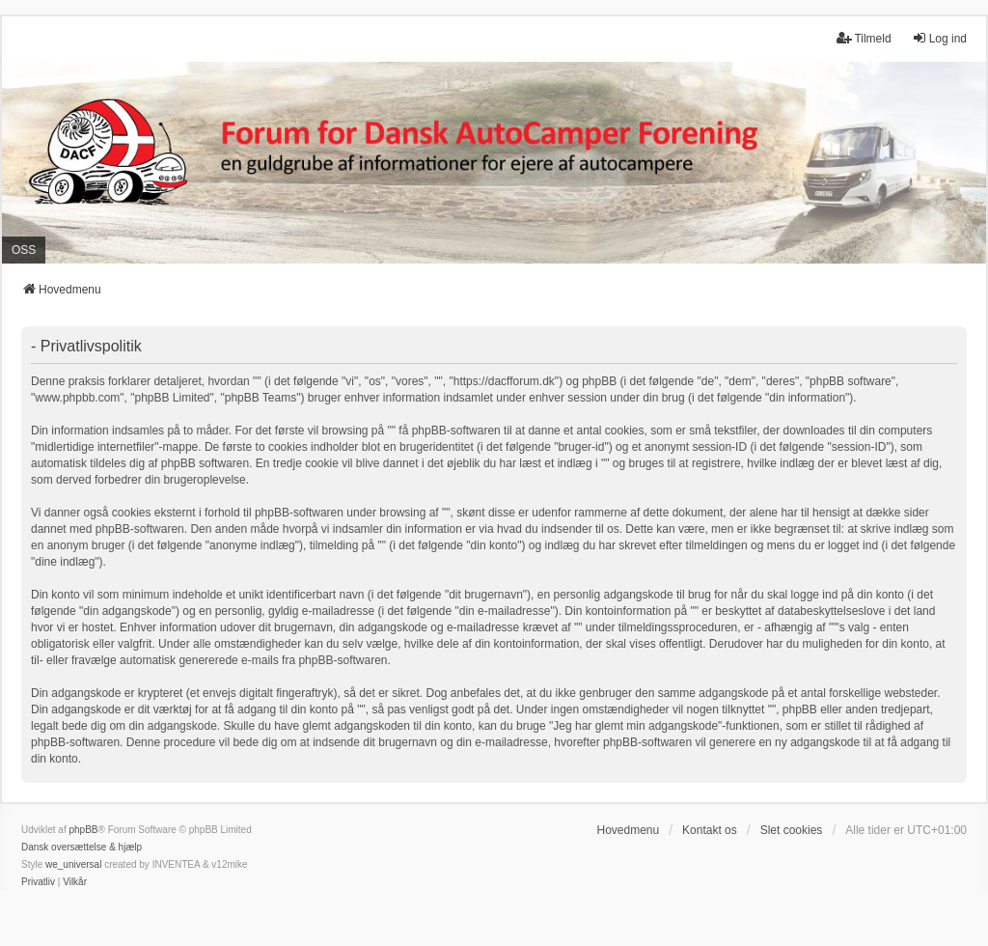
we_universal (73, 864)
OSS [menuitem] (24, 250)
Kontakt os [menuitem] (709, 830)
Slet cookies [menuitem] (791, 830)
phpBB (83, 829)
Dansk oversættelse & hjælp (81, 847)
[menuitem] (38, 882)
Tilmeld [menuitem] (864, 38)
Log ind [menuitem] (939, 38)
